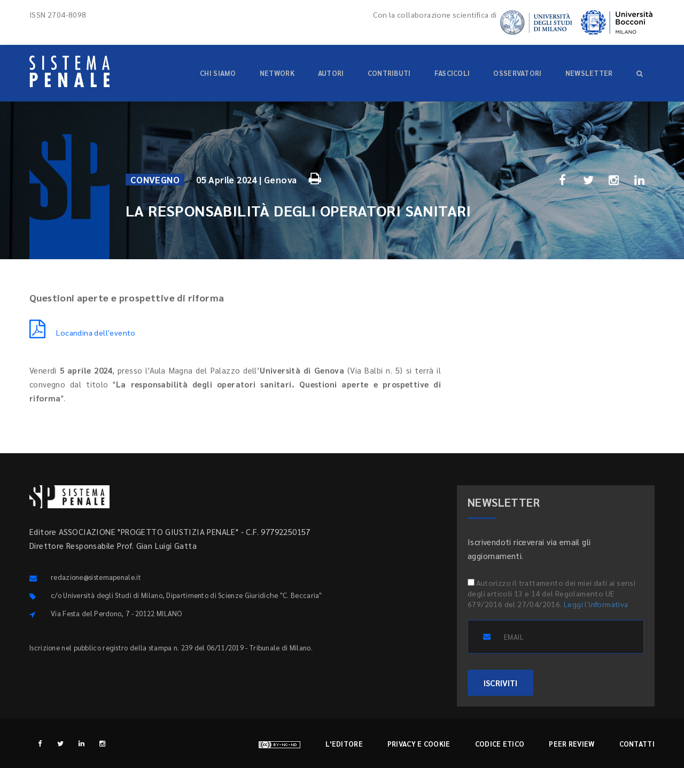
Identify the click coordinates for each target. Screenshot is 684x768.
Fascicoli (452, 72)
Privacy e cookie (418, 743)
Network (277, 72)
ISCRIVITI (500, 683)
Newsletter (589, 72)
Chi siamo (218, 72)
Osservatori (517, 72)
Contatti (637, 743)
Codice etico (500, 743)
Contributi (389, 72)
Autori (331, 72)
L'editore (344, 743)
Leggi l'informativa (596, 604)
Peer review (571, 743)
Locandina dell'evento (82, 332)
